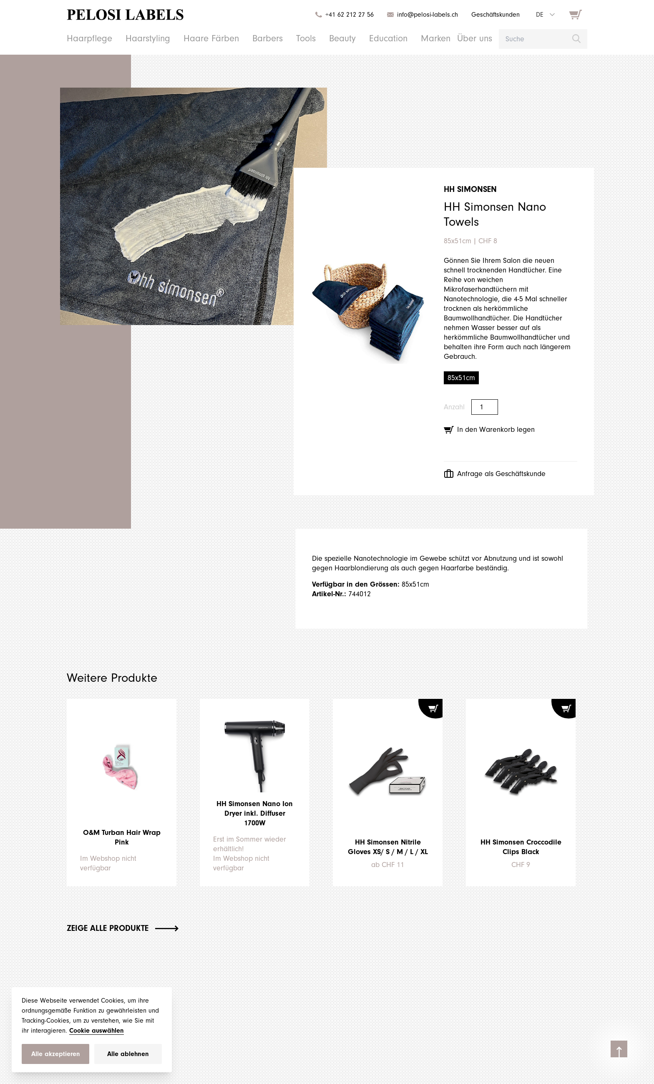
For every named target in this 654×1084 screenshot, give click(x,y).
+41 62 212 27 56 (341, 14)
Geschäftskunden (494, 14)
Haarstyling (139, 38)
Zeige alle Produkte (131, 928)
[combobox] (545, 14)
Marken (409, 38)
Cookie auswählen (121, 1030)
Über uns (445, 38)
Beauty (321, 38)
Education (364, 38)
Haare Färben (197, 38)
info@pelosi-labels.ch (422, 14)
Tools (286, 38)
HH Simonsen (473, 189)
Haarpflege (86, 38)
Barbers (249, 38)
